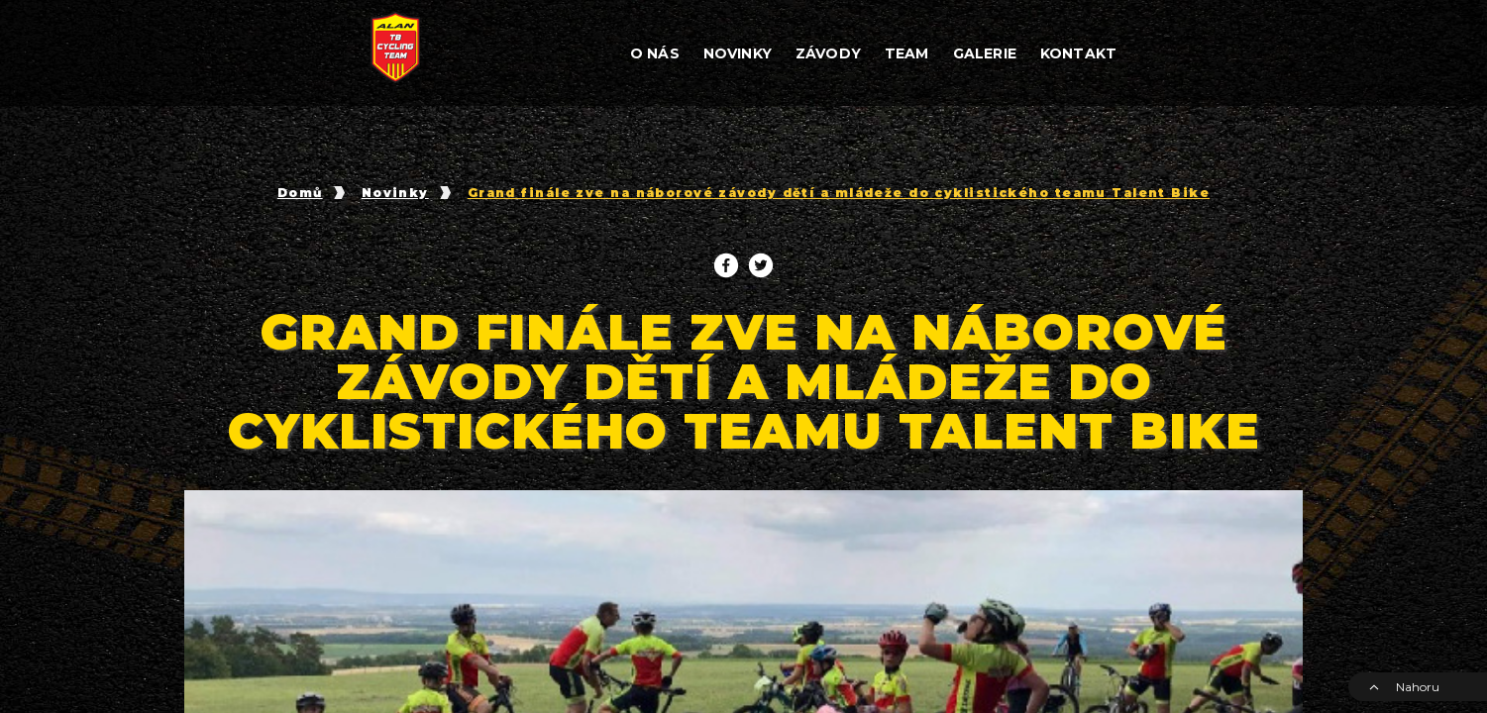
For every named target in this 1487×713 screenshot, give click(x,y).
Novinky (395, 193)
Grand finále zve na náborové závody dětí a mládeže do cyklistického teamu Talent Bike (839, 193)
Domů (300, 193)
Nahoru (1403, 686)
